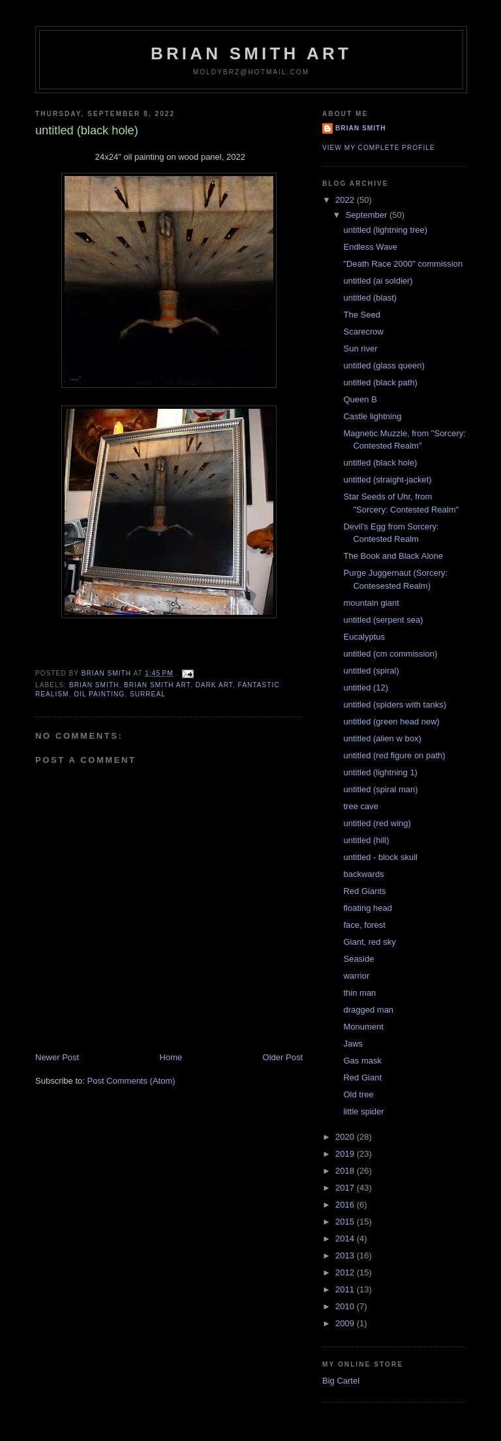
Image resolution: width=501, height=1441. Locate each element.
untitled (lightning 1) (380, 772)
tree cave (360, 806)
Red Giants (364, 891)
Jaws (353, 1043)
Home (171, 1057)
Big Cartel (340, 1381)
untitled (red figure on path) (394, 755)
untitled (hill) (366, 840)
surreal (148, 694)
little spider (363, 1111)
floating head (367, 908)
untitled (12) (365, 687)
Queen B (359, 399)
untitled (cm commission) (390, 654)
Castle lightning (372, 416)
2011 (346, 1289)
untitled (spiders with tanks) (394, 704)
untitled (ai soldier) (377, 281)
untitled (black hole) (380, 463)
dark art (213, 685)
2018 (346, 1171)
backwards (363, 874)
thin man (359, 993)
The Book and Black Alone (393, 556)
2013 (346, 1255)
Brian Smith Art (251, 53)
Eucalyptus (364, 637)
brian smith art (157, 685)
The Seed (361, 314)
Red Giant (362, 1077)
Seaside (358, 959)
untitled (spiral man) (380, 789)
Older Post (283, 1057)
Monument (363, 1027)
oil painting (99, 694)
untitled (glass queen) (383, 365)
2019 (346, 1154)
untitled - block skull (380, 857)
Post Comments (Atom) (131, 1081)
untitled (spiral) (371, 671)
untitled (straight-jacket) (387, 479)
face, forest (364, 925)
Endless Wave (370, 247)
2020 (346, 1137)
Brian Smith (360, 128)
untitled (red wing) (376, 823)
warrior (356, 976)
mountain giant (371, 603)
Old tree (358, 1094)
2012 (346, 1272)
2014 (346, 1238)
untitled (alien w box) (382, 738)
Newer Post (57, 1057)
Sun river (360, 348)
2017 (346, 1188)
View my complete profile (378, 147)
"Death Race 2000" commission (403, 264)
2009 (346, 1323)
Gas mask (362, 1060)
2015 (346, 1221)
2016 (346, 1205)
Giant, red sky (369, 942)
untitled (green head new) (391, 721)
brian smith (94, 685)
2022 (346, 200)
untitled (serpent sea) (383, 620)
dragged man (368, 1010)
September (367, 215)
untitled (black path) (380, 382)
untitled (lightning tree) (385, 230)
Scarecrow (363, 331)
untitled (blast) (370, 298)
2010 (346, 1306)
